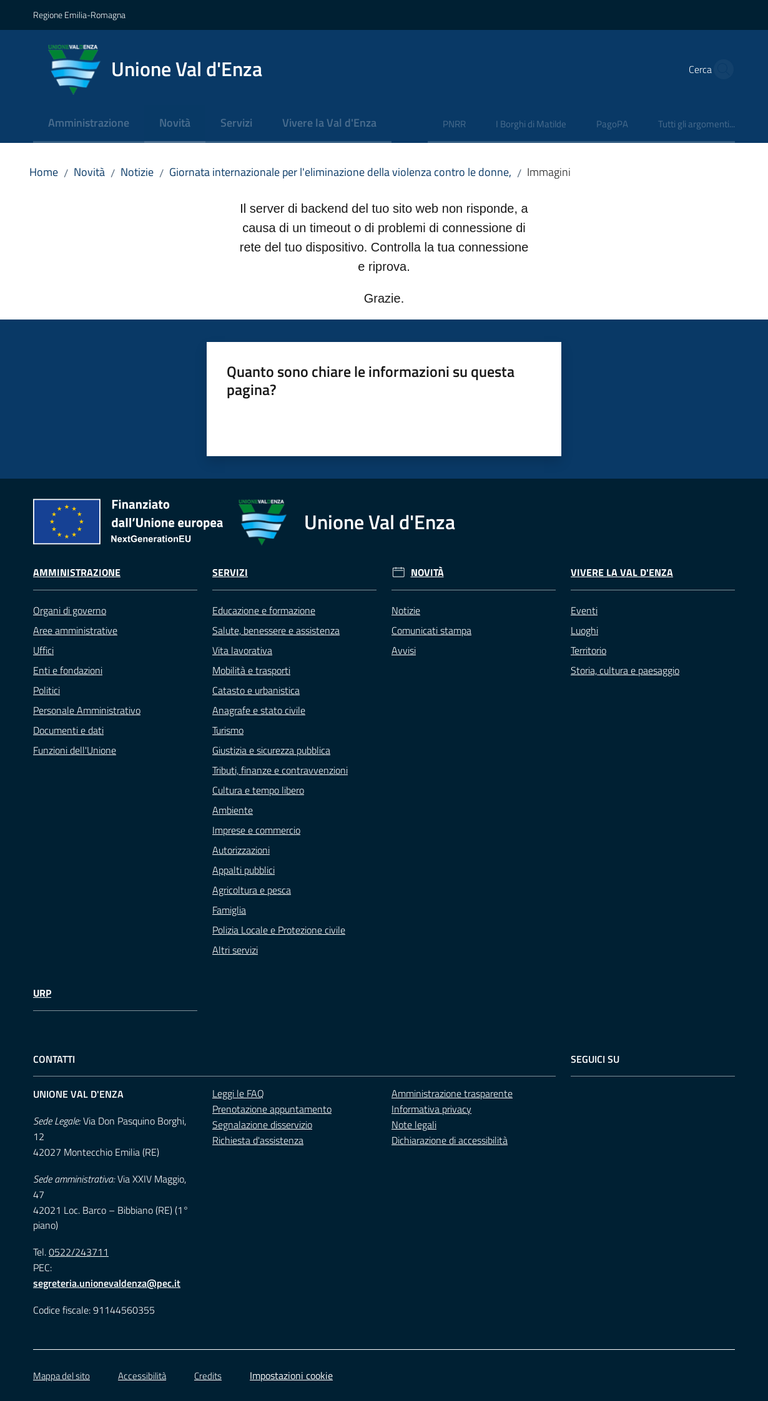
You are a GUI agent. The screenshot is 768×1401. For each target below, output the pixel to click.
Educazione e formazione (263, 610)
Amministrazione (77, 572)
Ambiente (232, 810)
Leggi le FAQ (238, 1093)
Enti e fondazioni (67, 670)
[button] (720, 69)
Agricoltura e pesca (251, 889)
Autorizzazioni (241, 849)
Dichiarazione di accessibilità (449, 1140)
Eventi (584, 610)
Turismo (228, 730)
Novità (89, 172)
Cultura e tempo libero (258, 790)
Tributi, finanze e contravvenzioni (280, 770)
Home (43, 172)
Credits (208, 1376)
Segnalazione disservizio (262, 1124)
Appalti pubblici (243, 869)
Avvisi (403, 650)
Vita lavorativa (242, 650)
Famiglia (229, 909)
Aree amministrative (75, 630)
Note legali (413, 1124)
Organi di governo (69, 610)
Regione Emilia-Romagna (79, 14)
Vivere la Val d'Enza (622, 572)
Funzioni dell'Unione (74, 750)
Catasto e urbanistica (256, 690)
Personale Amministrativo (86, 710)
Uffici (43, 650)
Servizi (230, 572)
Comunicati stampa (431, 630)
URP (42, 993)
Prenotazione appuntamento (272, 1108)
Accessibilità (142, 1376)
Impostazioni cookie (291, 1375)
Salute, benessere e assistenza (276, 630)
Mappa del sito (61, 1376)
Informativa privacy (431, 1108)
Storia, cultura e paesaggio (625, 670)
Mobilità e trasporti (251, 670)
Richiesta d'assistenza (257, 1140)
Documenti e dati (68, 730)
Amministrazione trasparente (452, 1093)
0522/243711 (79, 1251)
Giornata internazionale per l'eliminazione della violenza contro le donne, (340, 172)
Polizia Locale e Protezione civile (278, 929)
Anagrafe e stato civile (258, 710)
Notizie (137, 172)
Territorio (588, 650)
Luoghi (584, 630)
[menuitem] (88, 124)
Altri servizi (235, 949)
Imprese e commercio (256, 830)
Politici (46, 690)
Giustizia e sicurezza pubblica (271, 750)
